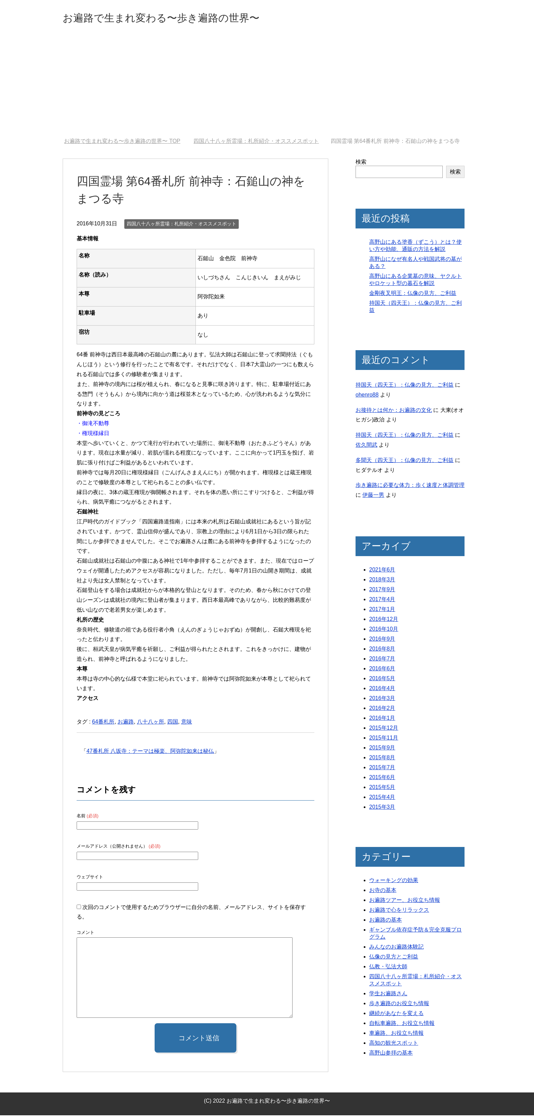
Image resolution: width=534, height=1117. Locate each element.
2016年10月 (383, 631)
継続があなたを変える (396, 1015)
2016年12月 (383, 621)
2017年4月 (382, 601)
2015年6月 (382, 779)
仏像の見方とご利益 (393, 958)
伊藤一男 (373, 497)
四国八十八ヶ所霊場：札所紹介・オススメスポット (181, 225)
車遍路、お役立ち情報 (396, 1035)
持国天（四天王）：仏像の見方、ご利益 (405, 386)
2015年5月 (382, 789)
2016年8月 (382, 650)
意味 (186, 723)
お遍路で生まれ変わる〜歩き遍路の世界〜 (180, 18)
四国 (172, 723)
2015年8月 (382, 759)
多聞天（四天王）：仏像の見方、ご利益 (405, 462)
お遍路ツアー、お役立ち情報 (404, 902)
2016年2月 (382, 710)
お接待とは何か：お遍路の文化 (394, 412)
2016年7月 (382, 660)
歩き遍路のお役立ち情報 (399, 1005)
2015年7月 (382, 769)
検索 (361, 163)
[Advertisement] (267, 88)
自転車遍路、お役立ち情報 (402, 1025)
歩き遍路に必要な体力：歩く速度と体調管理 (410, 487)
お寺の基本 (382, 892)
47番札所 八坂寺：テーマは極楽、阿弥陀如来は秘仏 (150, 753)
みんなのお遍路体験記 (396, 948)
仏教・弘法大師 (388, 968)
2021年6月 (382, 571)
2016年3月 (382, 700)
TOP (122, 143)
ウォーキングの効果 (393, 882)
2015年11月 (383, 739)
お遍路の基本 (385, 921)
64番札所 (103, 723)
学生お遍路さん (388, 995)
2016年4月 (382, 690)
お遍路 (125, 723)
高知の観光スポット (393, 1044)
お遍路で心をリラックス (399, 911)
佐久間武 (366, 446)
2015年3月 (382, 808)
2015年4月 (382, 799)
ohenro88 (367, 396)
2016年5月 (382, 680)
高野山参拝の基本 (391, 1054)
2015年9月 (382, 749)
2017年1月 (382, 611)
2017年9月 (382, 591)
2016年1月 (382, 720)
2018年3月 (382, 581)
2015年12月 (383, 729)
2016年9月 (382, 640)
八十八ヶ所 (150, 723)
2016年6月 (382, 670)
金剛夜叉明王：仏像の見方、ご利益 (412, 295)
